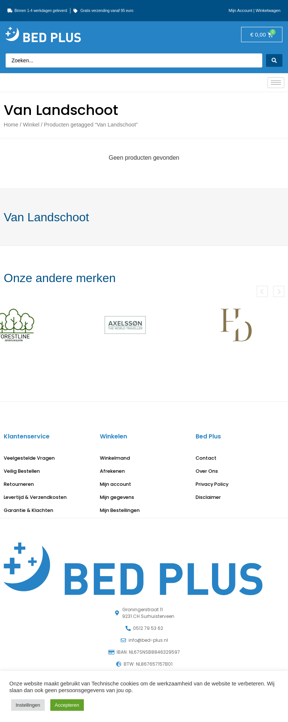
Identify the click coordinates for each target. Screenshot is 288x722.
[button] (262, 291)
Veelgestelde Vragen (29, 458)
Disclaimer (208, 497)
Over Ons (207, 471)
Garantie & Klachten (28, 510)
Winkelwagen (268, 10)
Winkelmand (115, 458)
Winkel (31, 125)
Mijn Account (240, 10)
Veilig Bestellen (22, 471)
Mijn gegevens (117, 497)
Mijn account (115, 484)
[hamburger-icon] (276, 82)
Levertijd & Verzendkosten (35, 497)
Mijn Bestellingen (120, 510)
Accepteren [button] (67, 705)
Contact (206, 458)
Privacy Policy (212, 484)
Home (11, 125)
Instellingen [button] (28, 705)
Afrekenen (112, 471)
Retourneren (19, 484)
